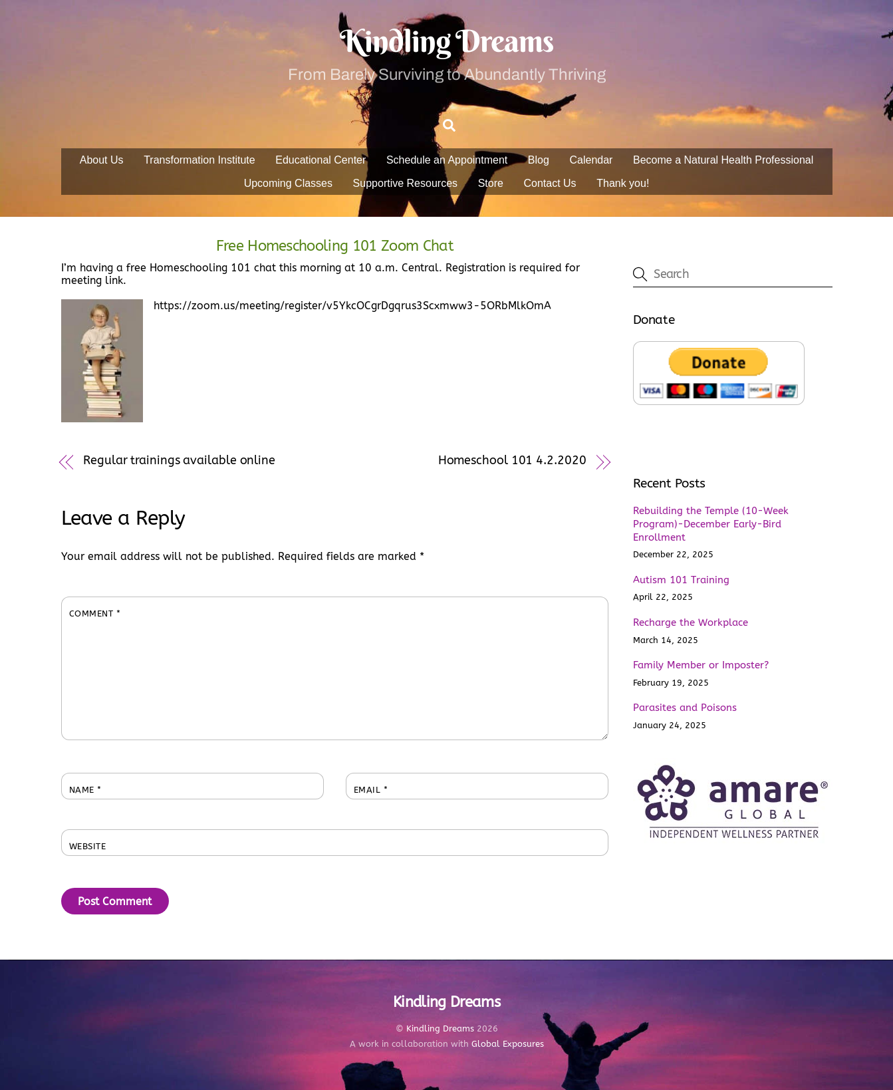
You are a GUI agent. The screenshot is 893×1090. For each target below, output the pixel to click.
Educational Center (320, 160)
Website (87, 846)
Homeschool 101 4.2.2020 (512, 460)
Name (85, 790)
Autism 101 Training (681, 580)
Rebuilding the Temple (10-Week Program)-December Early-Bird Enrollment (711, 524)
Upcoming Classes (288, 183)
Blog (538, 160)
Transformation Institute (199, 160)
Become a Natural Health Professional (723, 160)
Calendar (590, 160)
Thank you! (622, 183)
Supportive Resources (405, 183)
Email (371, 790)
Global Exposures (507, 1044)
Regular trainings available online (179, 460)
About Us (102, 160)
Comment (95, 613)
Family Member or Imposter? (701, 665)
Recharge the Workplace (690, 622)
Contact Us (549, 183)
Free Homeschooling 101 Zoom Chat (335, 246)
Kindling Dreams (440, 1028)
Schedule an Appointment (446, 160)
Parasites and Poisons (685, 708)
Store (490, 183)
